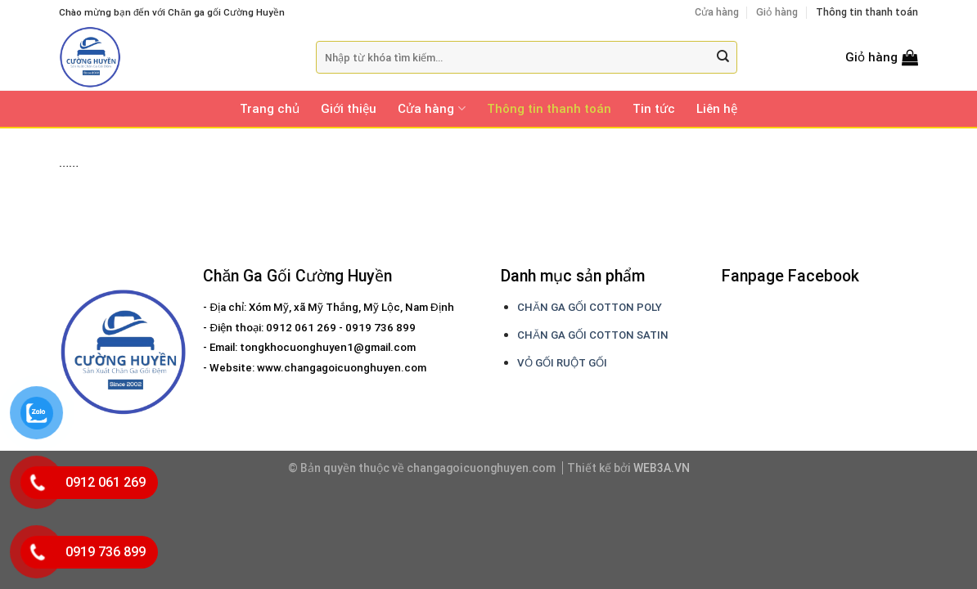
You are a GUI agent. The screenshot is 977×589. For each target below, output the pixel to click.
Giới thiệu (348, 108)
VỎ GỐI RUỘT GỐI (562, 363)
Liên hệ (716, 108)
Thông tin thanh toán (867, 12)
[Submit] (722, 57)
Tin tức (654, 108)
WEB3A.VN (661, 467)
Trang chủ (269, 108)
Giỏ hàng (777, 12)
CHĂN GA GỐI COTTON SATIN (593, 335)
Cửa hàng (717, 12)
